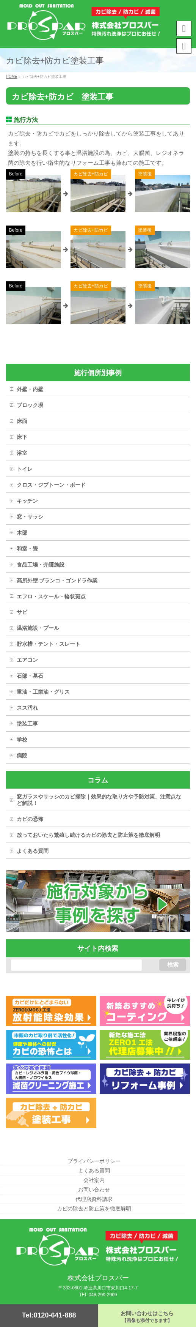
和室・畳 (27, 549)
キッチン (27, 501)
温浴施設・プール (38, 628)
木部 (22, 533)
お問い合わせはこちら (147, 1316)
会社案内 (94, 1180)
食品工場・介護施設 (40, 565)
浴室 (22, 453)
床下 (22, 437)
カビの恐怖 (30, 819)
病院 (22, 756)
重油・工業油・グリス (43, 692)
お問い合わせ (94, 1190)
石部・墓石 (30, 676)
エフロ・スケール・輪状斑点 (51, 596)
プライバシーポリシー (94, 1161)
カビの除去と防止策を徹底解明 (94, 1209)
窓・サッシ (30, 517)
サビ (22, 612)
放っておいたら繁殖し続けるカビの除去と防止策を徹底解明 (88, 835)
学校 (22, 740)
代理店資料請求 (94, 1199)
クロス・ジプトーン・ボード (51, 485)
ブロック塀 (30, 405)
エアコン (27, 660)
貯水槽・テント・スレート (48, 644)
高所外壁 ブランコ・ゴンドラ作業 (57, 581)
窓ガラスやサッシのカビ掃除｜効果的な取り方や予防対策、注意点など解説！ (99, 800)
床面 (22, 421)
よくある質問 (33, 851)
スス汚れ (27, 708)
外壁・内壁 (30, 389)
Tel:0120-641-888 (49, 1315)
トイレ (25, 469)
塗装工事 (27, 724)
